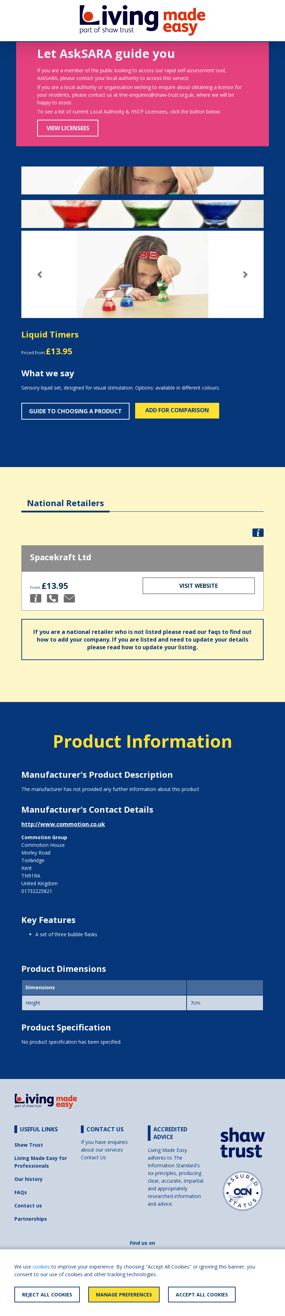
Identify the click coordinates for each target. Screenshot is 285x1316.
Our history (28, 1179)
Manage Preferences (124, 1294)
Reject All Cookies (47, 1294)
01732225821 (36, 891)
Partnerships (30, 1218)
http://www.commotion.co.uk (63, 824)
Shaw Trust (28, 1144)
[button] (39, 274)
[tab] (65, 497)
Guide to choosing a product (75, 411)
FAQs (20, 1192)
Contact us (28, 1205)
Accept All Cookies (202, 1294)
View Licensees (68, 128)
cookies (41, 1266)
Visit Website (198, 586)
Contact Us (93, 1157)
